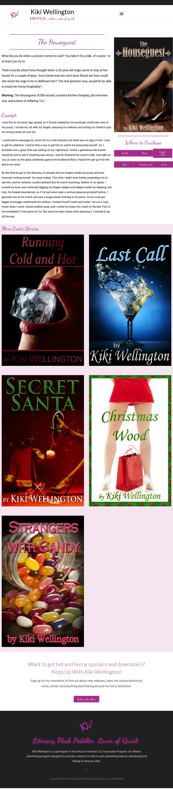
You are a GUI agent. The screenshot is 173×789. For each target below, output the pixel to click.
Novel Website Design (114, 779)
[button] (121, 13)
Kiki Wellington (52, 12)
